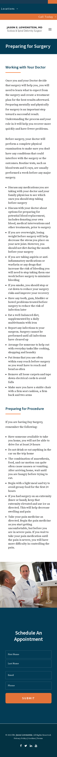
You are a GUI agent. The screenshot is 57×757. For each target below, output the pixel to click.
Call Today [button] (47, 16)
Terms (40, 738)
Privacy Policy (20, 738)
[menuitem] (28, 9)
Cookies (31, 738)
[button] (50, 29)
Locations (9, 8)
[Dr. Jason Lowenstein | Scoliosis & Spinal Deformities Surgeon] (24, 29)
